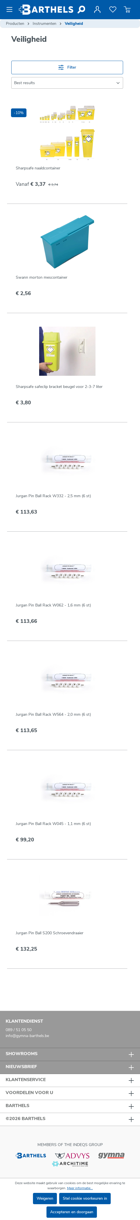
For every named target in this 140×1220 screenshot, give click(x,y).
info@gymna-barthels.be (27, 1035)
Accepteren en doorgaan (71, 1212)
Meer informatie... (80, 1188)
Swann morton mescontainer (41, 277)
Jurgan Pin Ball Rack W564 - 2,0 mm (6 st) (53, 714)
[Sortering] (67, 83)
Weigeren (45, 1198)
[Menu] (11, 9)
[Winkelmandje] (127, 9)
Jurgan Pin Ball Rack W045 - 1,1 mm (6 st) (53, 823)
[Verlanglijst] (113, 9)
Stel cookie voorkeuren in (85, 1198)
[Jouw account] (97, 9)
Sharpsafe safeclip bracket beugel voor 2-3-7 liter (59, 386)
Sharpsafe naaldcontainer (38, 168)
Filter (67, 67)
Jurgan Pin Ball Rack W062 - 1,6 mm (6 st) (53, 605)
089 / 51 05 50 (19, 1030)
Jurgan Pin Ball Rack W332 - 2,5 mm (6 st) (53, 496)
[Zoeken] (81, 9)
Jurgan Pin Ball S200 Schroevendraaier (49, 933)
